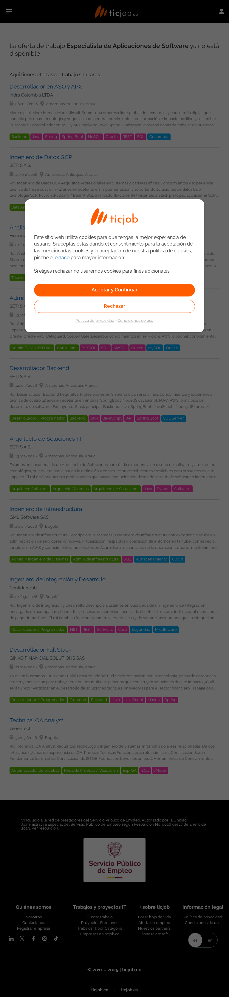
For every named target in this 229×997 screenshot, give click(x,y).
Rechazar (114, 306)
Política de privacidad (95, 320)
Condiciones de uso (135, 320)
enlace (62, 257)
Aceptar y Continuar (114, 290)
